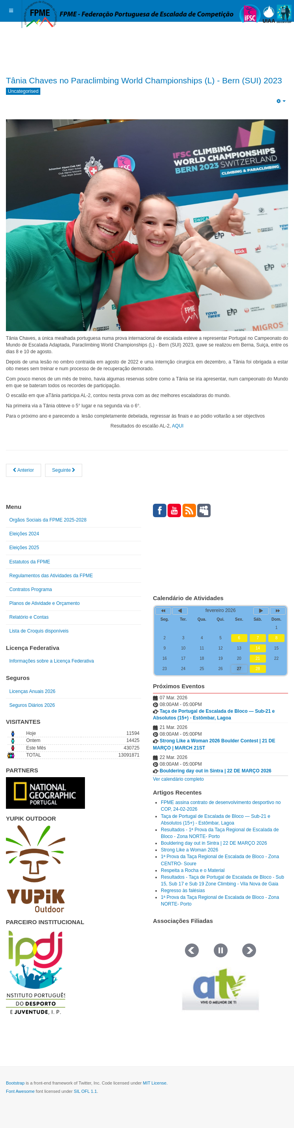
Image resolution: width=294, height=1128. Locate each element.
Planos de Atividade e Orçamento (44, 603)
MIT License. (155, 1083)
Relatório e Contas (29, 617)
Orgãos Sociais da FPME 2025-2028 (48, 520)
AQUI (177, 426)
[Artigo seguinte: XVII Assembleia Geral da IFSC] (64, 470)
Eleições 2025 (24, 547)
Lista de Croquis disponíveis (39, 631)
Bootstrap (15, 1083)
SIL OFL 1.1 (85, 1091)
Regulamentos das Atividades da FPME (51, 575)
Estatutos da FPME (29, 562)
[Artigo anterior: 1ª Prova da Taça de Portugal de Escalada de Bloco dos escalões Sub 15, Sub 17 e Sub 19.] (23, 470)
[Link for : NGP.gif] (45, 793)
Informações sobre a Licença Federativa (51, 661)
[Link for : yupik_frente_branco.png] (35, 868)
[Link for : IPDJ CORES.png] (35, 972)
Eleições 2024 (24, 534)
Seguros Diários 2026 (32, 705)
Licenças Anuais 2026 (32, 691)
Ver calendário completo (178, 779)
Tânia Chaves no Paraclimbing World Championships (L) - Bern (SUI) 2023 (144, 80)
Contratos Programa (30, 589)
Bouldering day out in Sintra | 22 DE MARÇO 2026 (215, 771)
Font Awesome (20, 1091)
